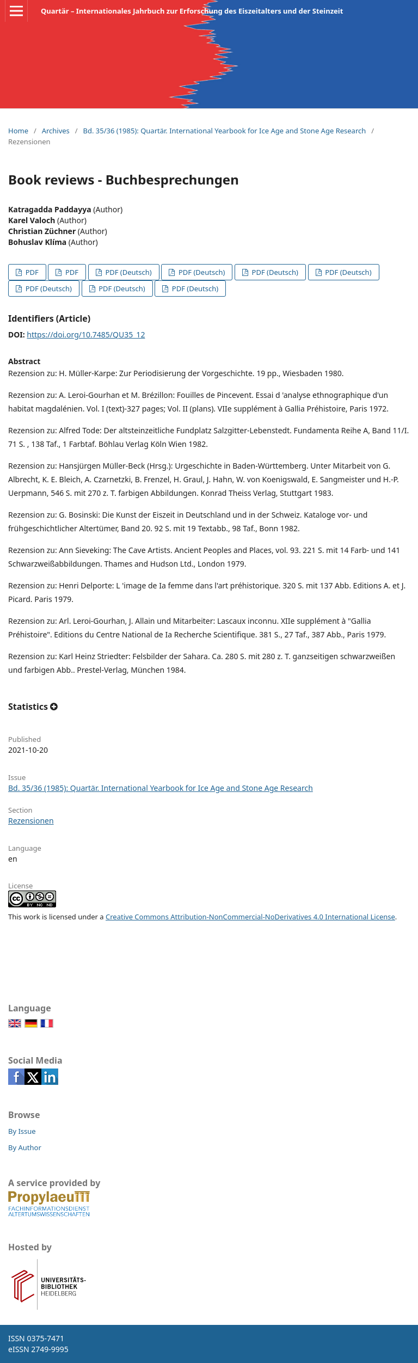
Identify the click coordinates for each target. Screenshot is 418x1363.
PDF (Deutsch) (127, 272)
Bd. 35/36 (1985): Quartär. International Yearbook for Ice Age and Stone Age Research (224, 131)
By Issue (22, 1131)
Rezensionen (31, 820)
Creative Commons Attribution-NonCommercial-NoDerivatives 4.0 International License (250, 917)
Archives (56, 131)
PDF (30, 272)
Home (18, 131)
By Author (24, 1147)
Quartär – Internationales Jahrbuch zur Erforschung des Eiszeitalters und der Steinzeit (192, 11)
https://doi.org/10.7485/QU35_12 (86, 334)
